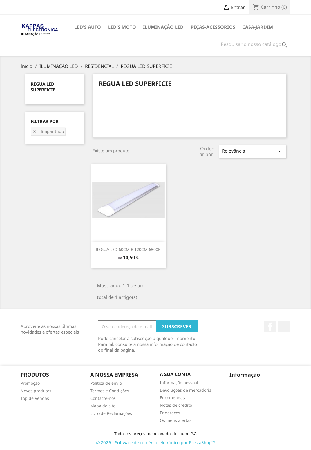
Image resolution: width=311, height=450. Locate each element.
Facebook (270, 326)
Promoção (30, 383)
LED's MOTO (122, 27)
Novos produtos (36, 390)
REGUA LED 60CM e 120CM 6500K (128, 249)
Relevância (252, 151)
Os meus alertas (175, 420)
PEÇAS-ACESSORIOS (213, 27)
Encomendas (172, 397)
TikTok (284, 326)
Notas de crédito (176, 405)
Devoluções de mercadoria (185, 390)
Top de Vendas (35, 398)
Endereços (170, 412)
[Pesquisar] (254, 44)
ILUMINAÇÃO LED (163, 27)
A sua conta (175, 374)
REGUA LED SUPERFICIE (43, 87)
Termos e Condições (109, 390)
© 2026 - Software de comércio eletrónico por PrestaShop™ (155, 442)
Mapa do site (102, 406)
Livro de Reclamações (111, 413)
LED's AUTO (87, 27)
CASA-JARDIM (257, 27)
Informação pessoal (179, 382)
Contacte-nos (103, 398)
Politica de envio (106, 383)
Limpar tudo (48, 131)
